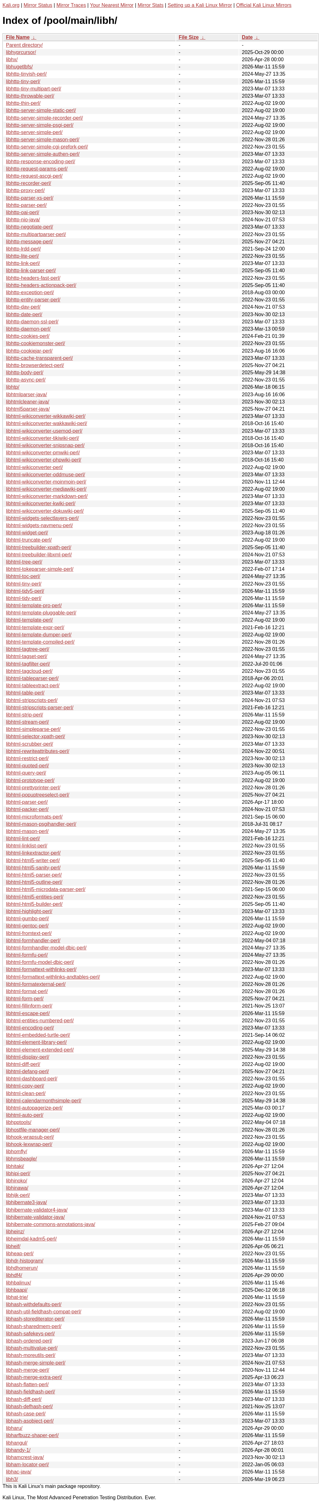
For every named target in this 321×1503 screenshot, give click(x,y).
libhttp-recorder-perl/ (28, 183)
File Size (189, 37)
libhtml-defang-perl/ (27, 1071)
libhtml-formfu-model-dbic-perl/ (40, 962)
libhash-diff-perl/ (24, 1399)
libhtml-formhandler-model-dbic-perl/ (46, 947)
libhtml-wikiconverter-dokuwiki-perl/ (45, 511)
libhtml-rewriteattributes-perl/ (37, 751)
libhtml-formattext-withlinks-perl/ (41, 969)
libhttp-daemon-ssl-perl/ (32, 321)
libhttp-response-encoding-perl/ (40, 161)
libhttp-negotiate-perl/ (29, 227)
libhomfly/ (16, 1151)
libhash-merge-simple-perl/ (35, 1362)
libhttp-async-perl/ (25, 379)
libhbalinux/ (18, 1282)
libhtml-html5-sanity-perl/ (33, 867)
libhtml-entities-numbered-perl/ (40, 1020)
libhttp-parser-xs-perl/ (29, 198)
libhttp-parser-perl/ (26, 205)
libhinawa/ (17, 1188)
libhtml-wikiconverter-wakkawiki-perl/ (46, 423)
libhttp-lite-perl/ (22, 256)
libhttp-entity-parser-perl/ (33, 299)
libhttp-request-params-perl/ (37, 168)
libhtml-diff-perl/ (23, 1064)
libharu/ (14, 1428)
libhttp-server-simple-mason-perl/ (42, 139)
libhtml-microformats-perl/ (34, 816)
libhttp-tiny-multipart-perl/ (33, 88)
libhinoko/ (16, 1180)
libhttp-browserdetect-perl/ (35, 365)
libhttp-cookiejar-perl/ (29, 351)
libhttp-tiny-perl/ (23, 81)
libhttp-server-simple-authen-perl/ (43, 154)
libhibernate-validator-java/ (35, 1217)
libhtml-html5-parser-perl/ (34, 875)
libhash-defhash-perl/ (29, 1406)
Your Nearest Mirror (112, 5)
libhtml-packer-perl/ (27, 809)
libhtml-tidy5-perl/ (25, 591)
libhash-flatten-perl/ (27, 1384)
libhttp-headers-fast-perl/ (33, 278)
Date (247, 37)
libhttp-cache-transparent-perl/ (39, 358)
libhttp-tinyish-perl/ (26, 74)
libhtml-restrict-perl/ (27, 758)
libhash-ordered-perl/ (29, 1341)
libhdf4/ (14, 1275)
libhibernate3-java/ (26, 1202)
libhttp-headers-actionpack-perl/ (41, 285)
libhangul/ (17, 1443)
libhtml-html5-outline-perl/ (34, 882)
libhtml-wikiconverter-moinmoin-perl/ (46, 481)
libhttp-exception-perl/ (30, 292)
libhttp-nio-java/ (23, 219)
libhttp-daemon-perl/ (28, 329)
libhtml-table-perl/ (25, 692)
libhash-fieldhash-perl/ (30, 1391)
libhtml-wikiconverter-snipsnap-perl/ (45, 445)
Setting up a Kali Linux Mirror (200, 5)
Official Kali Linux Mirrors (264, 5)
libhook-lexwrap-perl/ (29, 1144)
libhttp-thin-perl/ (23, 103)
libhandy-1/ (18, 1450)
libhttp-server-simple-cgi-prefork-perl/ (47, 146)
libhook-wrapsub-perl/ (30, 1137)
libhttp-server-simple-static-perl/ (41, 110)
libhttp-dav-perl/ (23, 307)
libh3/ (12, 1479)
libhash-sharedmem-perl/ (33, 1326)
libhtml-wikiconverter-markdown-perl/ (47, 496)
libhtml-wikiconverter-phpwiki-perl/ (43, 459)
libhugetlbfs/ (19, 66)
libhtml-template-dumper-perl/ (38, 634)
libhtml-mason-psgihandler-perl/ (41, 824)
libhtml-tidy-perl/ (23, 598)
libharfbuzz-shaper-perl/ (32, 1435)
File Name (18, 37)
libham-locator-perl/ (27, 1464)
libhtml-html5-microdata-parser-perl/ (45, 889)
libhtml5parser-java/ (28, 409)
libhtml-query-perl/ (26, 773)
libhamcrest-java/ (25, 1457)
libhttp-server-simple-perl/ (34, 132)
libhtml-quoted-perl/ (27, 765)
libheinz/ (15, 1231)
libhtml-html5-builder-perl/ (34, 904)
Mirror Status (38, 5)
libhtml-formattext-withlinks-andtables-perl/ (53, 977)
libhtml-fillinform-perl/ (29, 1005)
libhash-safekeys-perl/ (30, 1333)
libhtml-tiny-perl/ (23, 584)
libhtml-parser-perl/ (27, 802)
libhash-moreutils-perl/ (30, 1355)
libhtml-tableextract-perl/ (33, 685)
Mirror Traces (71, 5)
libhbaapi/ (17, 1290)
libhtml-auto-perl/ (24, 1115)
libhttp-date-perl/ (24, 314)
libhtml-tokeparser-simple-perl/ (39, 569)
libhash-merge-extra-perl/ (34, 1377)
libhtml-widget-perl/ (27, 532)
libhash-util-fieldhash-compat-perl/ (43, 1311)
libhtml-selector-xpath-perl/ (35, 736)
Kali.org (11, 5)
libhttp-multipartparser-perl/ (36, 234)
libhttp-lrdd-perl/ (23, 248)
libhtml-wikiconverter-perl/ (34, 467)
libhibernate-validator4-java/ (37, 1210)
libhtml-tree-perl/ (24, 562)
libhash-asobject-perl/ (30, 1421)
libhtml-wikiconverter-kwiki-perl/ (40, 503)
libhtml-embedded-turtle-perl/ (38, 1035)
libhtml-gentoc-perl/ (27, 925)
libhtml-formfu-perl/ (27, 955)
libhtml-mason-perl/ (27, 831)
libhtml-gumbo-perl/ (27, 918)
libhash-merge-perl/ (27, 1370)
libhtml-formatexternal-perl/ (36, 984)
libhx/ (12, 59)
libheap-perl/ (20, 1253)
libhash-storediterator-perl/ (35, 1319)
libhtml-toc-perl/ (23, 576)
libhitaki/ (15, 1166)
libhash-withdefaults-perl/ (33, 1304)
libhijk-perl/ (18, 1195)
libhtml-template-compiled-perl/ (40, 642)
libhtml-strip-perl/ (24, 714)
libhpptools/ (18, 1122)
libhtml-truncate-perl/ (29, 540)
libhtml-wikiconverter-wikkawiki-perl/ (45, 416)
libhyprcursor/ (21, 52)
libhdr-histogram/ (24, 1260)
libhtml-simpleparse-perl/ (33, 729)
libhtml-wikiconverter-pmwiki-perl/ (43, 452)
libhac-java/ (18, 1471)
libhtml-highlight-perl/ (29, 911)
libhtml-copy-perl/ (25, 1086)
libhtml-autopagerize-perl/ (34, 1108)
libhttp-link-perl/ (23, 263)
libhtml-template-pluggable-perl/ (41, 612)
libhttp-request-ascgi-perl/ (34, 176)
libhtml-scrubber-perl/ (29, 744)
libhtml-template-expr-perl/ (35, 627)
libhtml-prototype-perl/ (30, 780)
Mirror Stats (151, 5)
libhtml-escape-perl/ (28, 1013)
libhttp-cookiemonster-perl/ (35, 343)
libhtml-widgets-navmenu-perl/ (39, 525)
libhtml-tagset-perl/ (26, 656)
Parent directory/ (24, 45)
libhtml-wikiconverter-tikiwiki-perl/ (42, 438)
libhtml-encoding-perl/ (30, 1027)
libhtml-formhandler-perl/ (33, 940)
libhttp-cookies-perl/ (28, 336)
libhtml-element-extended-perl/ (40, 1049)
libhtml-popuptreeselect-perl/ (37, 794)
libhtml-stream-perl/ (27, 722)
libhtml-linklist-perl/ (26, 845)
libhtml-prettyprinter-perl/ (33, 787)
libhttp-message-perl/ (29, 241)
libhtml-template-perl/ (29, 620)
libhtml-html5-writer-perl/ (33, 860)
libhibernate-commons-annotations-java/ (50, 1224)
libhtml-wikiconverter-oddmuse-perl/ (45, 474)
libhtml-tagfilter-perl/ (28, 664)
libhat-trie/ (17, 1297)
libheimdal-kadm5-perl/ (31, 1238)
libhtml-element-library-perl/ (36, 1042)
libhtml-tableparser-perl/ (32, 678)
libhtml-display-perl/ (27, 1057)
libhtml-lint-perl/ (23, 838)
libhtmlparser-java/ (26, 394)
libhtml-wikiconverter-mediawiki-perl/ (46, 489)
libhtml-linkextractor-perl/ (33, 853)
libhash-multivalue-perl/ (32, 1348)
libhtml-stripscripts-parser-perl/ (39, 707)
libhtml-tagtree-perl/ (27, 649)
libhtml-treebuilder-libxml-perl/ (39, 554)
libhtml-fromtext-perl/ (29, 933)
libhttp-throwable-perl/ (30, 96)
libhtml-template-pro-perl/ (34, 605)
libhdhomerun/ (22, 1268)
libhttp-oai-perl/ (22, 212)
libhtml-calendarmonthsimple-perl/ (43, 1100)
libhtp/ (12, 387)
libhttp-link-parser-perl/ (31, 270)
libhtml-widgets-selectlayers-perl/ (42, 518)
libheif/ (13, 1246)
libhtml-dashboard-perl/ (31, 1078)
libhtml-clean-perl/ (25, 1093)
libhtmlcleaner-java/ (27, 401)
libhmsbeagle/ (21, 1158)
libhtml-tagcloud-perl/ (29, 671)
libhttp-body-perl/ (24, 372)
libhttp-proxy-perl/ (25, 190)
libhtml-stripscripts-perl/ (31, 700)
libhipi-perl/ (18, 1173)
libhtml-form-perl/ (25, 998)
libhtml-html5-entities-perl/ (34, 897)
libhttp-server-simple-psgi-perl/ (39, 125)
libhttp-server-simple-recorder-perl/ (44, 118)
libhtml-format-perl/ (27, 991)
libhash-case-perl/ (25, 1413)
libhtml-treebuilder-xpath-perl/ (38, 547)
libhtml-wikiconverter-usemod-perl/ (44, 431)
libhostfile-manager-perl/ (33, 1130)
